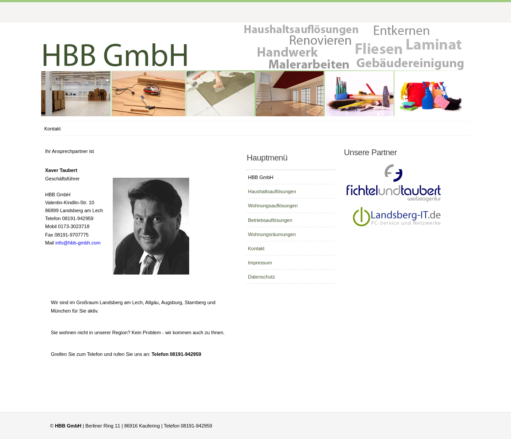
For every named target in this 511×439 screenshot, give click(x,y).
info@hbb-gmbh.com (77, 242)
